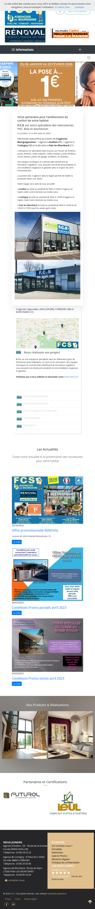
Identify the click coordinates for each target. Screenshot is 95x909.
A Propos (8, 898)
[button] (7, 84)
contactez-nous (15, 880)
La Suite (16, 542)
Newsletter (57, 852)
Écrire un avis (58, 879)
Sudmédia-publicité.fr (57, 893)
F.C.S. (12, 893)
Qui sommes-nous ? (62, 845)
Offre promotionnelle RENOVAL (35, 530)
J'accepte (79, 7)
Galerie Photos (59, 855)
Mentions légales (61, 859)
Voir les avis (76, 876)
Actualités (57, 849)
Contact (18, 898)
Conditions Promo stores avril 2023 (38, 678)
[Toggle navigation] (80, 49)
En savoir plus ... (63, 7)
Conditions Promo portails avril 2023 (39, 607)
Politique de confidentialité (65, 862)
